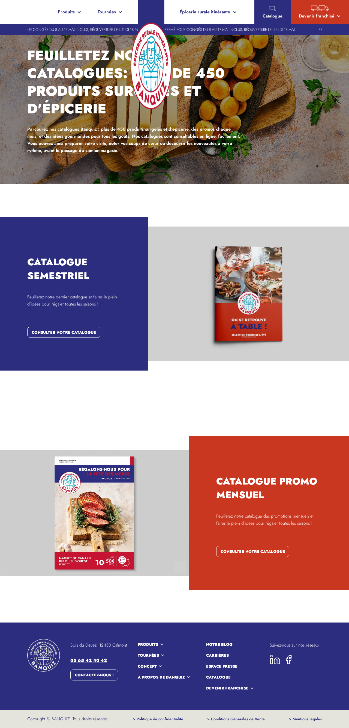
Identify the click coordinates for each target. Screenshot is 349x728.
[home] (24, 12)
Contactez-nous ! (94, 675)
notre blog (219, 644)
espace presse (221, 666)
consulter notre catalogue (64, 332)
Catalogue (218, 677)
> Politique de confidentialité (158, 719)
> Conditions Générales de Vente (236, 719)
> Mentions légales (305, 719)
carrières (217, 655)
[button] (69, 12)
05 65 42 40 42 (88, 660)
